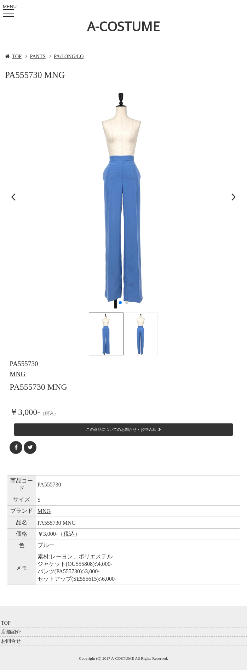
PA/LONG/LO (69, 56)
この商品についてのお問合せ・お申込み (123, 429)
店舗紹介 (11, 632)
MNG (17, 374)
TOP (17, 56)
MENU (10, 11)
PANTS (37, 56)
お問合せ (11, 641)
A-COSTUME (123, 26)
